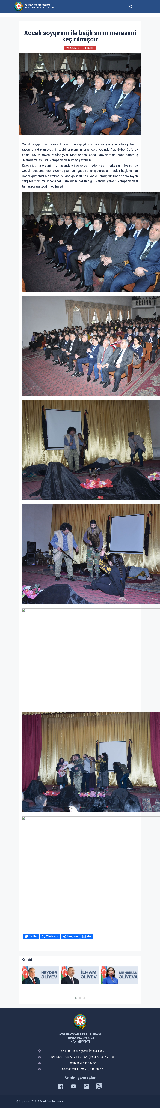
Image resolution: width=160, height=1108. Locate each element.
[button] (76, 998)
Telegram (72, 936)
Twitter (33, 936)
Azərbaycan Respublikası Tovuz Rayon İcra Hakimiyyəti (39, 6)
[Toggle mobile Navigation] (139, 6)
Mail (89, 936)
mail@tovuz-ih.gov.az (83, 1063)
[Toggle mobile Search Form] (131, 6)
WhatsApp (52, 936)
